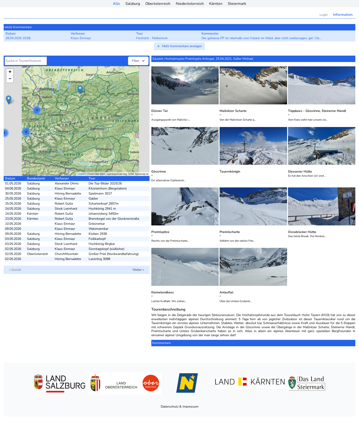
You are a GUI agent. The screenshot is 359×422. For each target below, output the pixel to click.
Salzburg (132, 3)
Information (343, 14)
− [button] (9, 79)
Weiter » (138, 270)
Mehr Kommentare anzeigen (179, 46)
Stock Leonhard (66, 208)
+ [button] (9, 72)
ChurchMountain (66, 254)
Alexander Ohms (67, 183)
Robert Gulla (64, 203)
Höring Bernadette (68, 193)
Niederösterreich (190, 3)
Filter (139, 61)
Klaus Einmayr (65, 188)
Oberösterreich (157, 3)
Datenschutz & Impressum (180, 406)
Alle (116, 3)
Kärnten (215, 3)
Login (324, 15)
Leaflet (81, 174)
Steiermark (237, 3)
